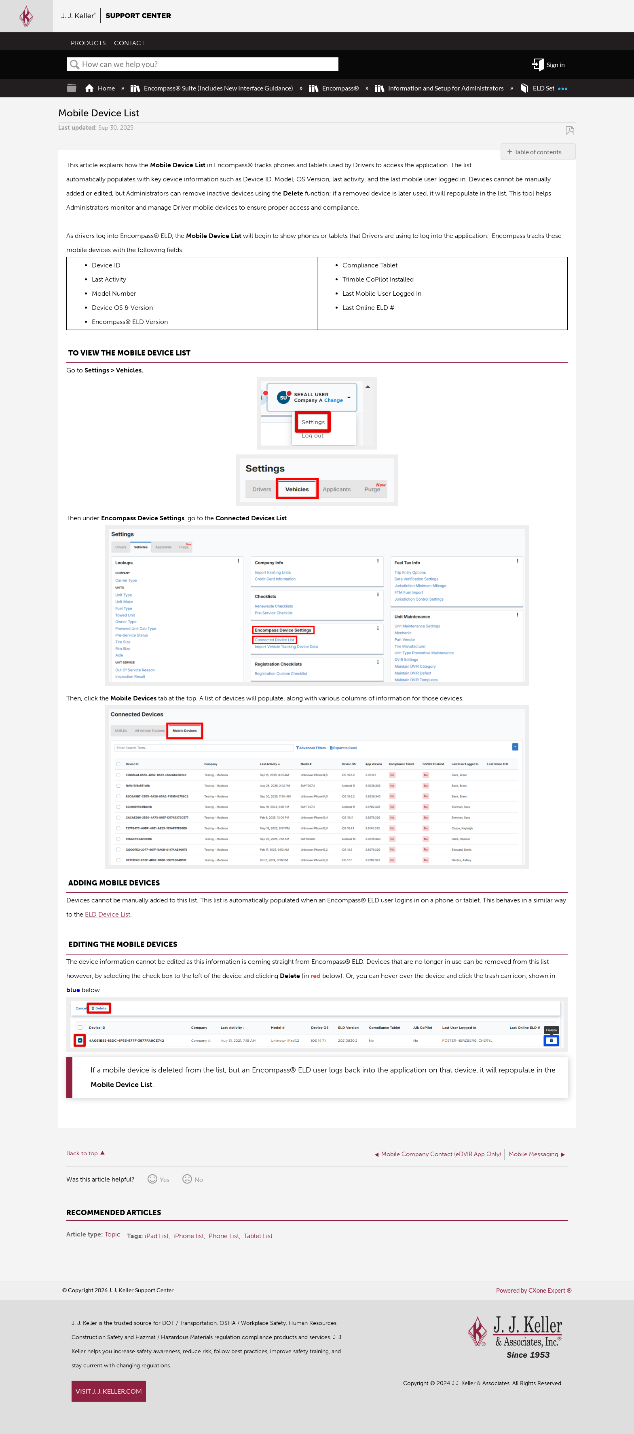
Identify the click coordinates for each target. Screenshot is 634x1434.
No (198, 1179)
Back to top (82, 1153)
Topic (112, 1234)
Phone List (224, 1235)
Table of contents (538, 152)
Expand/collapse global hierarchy (76, 88)
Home (100, 88)
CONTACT (129, 43)
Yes (164, 1179)
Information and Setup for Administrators (440, 88)
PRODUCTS (88, 43)
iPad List (157, 1235)
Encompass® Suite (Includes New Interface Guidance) (212, 88)
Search (75, 64)
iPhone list (188, 1235)
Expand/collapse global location (562, 85)
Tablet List (258, 1235)
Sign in (556, 64)
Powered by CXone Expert (536, 1290)
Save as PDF (569, 130)
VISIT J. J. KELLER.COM (109, 1391)
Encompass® (334, 88)
